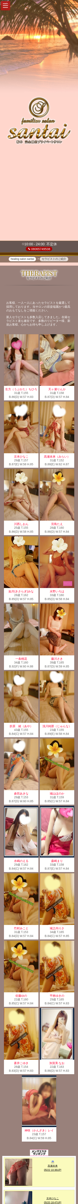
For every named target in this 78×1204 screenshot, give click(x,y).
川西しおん (21, 524)
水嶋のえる (21, 861)
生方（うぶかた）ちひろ (21, 390)
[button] (5, 5)
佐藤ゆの (21, 996)
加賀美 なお (57, 1063)
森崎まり (57, 861)
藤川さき (57, 659)
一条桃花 (21, 659)
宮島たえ (57, 524)
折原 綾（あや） (21, 727)
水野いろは (57, 592)
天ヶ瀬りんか (57, 390)
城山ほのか (57, 794)
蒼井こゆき (21, 1063)
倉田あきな (21, 794)
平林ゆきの (57, 996)
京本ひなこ (21, 457)
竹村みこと (21, 929)
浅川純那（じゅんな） (57, 727)
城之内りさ (57, 929)
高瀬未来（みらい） (57, 457)
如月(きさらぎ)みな (21, 592)
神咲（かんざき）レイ (39, 1131)
